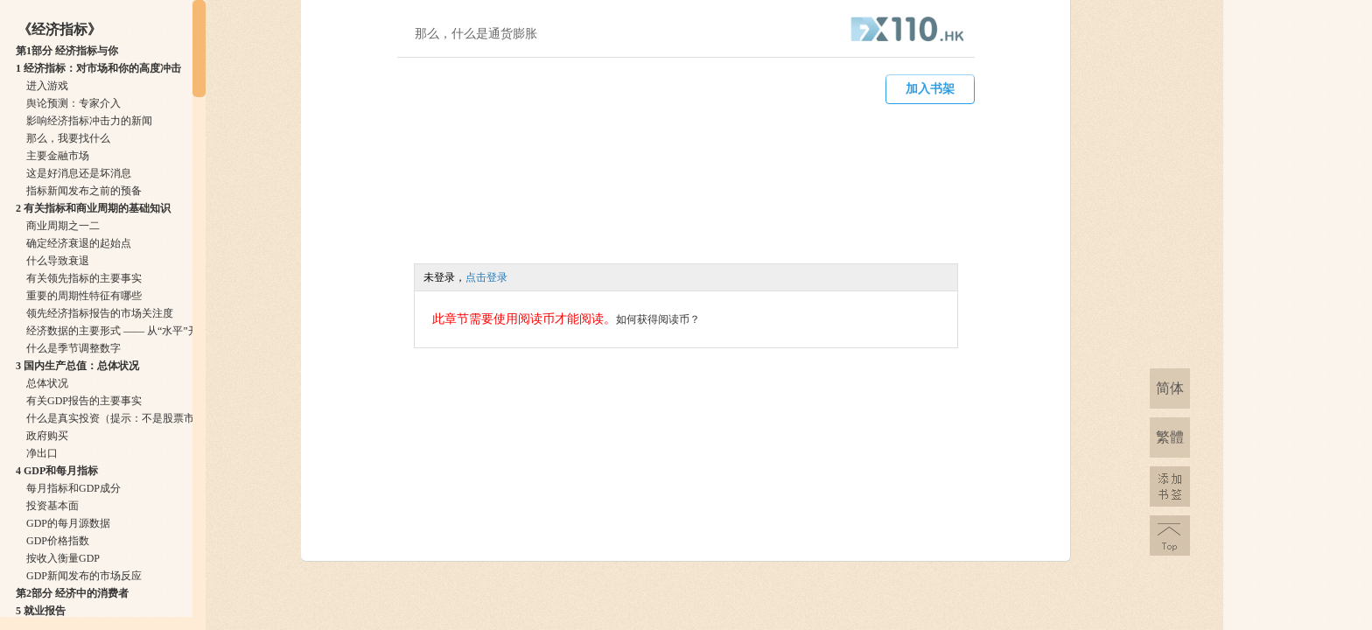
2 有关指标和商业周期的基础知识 (93, 208)
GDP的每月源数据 (68, 523)
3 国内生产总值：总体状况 (77, 366)
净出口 (42, 453)
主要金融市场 (57, 156)
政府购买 (47, 436)
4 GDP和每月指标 (57, 471)
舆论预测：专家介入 (73, 103)
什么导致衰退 (57, 261)
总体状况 (47, 383)
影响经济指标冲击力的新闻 (89, 121)
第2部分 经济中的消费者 (72, 593)
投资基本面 (52, 506)
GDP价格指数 (57, 541)
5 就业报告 (41, 611)
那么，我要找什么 (68, 138)
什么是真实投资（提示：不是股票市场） (120, 418)
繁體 (1170, 437)
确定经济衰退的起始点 (78, 243)
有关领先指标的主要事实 (84, 278)
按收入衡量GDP (63, 558)
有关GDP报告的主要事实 (84, 401)
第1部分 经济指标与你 (67, 51)
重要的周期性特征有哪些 (84, 296)
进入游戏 (47, 86)
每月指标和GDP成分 (73, 488)
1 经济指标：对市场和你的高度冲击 (98, 68)
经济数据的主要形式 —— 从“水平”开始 (117, 331)
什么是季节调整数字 (73, 348)
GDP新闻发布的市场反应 (84, 576)
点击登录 (487, 277)
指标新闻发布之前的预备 (84, 191)
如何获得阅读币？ (658, 319)
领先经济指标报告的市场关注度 (99, 313)
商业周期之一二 (63, 226)
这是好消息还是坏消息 (78, 173)
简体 (1170, 388)
